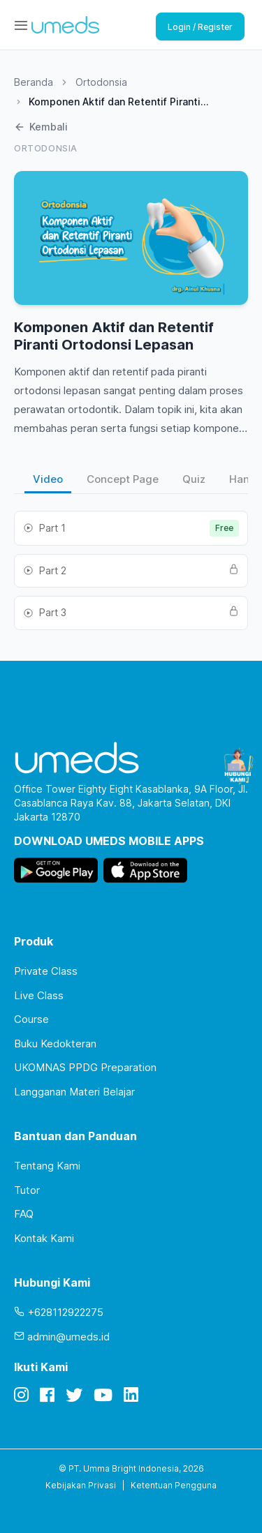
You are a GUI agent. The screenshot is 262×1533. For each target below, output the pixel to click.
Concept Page (123, 479)
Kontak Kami (44, 1238)
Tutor (27, 1190)
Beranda (33, 82)
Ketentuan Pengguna (174, 1485)
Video (48, 479)
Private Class (46, 971)
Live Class (39, 995)
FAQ (24, 1213)
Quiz (193, 479)
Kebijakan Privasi (80, 1485)
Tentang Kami (47, 1165)
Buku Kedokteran (55, 1043)
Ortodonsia (101, 82)
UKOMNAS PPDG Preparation (85, 1067)
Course (31, 1019)
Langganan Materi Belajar (74, 1091)
